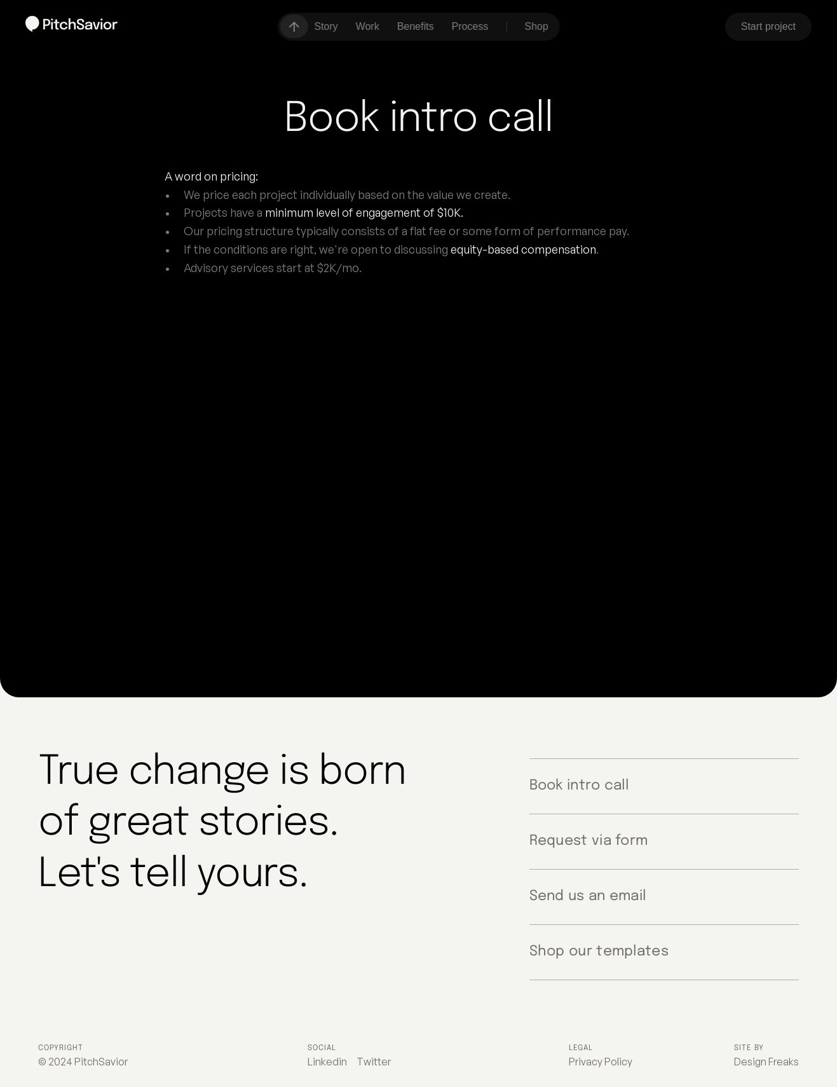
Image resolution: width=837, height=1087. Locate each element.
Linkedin (327, 1061)
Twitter (374, 1061)
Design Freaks (766, 1061)
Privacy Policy (600, 1061)
